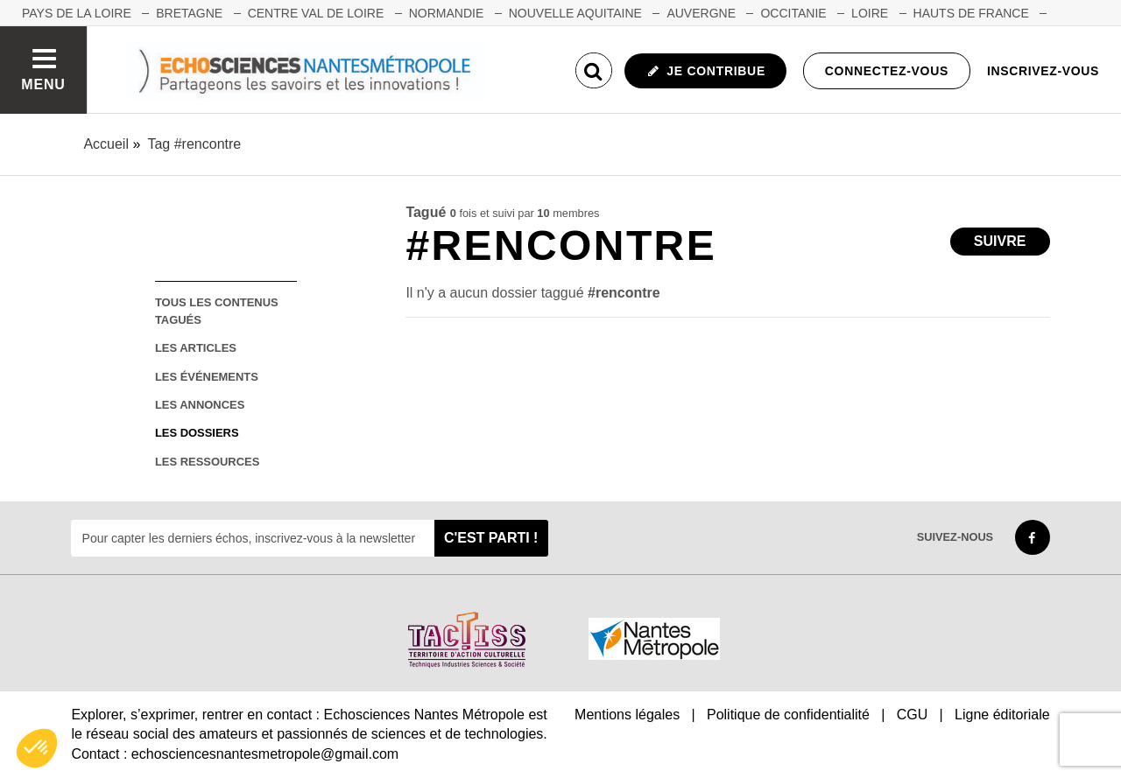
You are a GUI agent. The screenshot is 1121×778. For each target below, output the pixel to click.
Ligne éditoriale (1002, 714)
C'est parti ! (491, 537)
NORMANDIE (446, 13)
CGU (912, 714)
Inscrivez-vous (1043, 71)
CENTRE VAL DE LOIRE (316, 13)
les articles (195, 347)
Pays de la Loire (76, 13)
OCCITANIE (793, 13)
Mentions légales (627, 714)
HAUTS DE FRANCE (971, 13)
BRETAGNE (189, 13)
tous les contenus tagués (216, 311)
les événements (206, 376)
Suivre (1000, 241)
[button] (37, 748)
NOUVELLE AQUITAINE (575, 13)
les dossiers (197, 432)
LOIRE (869, 13)
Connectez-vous (886, 71)
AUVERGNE (701, 13)
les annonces (199, 404)
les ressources (207, 461)
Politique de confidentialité (788, 714)
